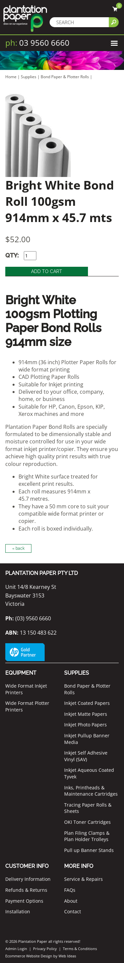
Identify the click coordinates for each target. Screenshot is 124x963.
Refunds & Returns (26, 890)
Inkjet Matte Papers (85, 714)
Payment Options (24, 901)
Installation (17, 911)
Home (11, 77)
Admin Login (16, 948)
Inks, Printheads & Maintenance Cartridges (91, 790)
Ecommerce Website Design (28, 955)
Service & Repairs (83, 879)
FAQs (69, 890)
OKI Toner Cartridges (87, 822)
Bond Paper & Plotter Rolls (65, 77)
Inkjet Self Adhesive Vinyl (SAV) (85, 756)
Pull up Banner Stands (89, 850)
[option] (62, 135)
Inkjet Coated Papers (87, 703)
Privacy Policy (45, 948)
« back (18, 548)
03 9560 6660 (37, 42)
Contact (72, 911)
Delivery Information (28, 879)
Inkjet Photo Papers (85, 724)
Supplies (28, 77)
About (70, 901)
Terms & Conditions (80, 948)
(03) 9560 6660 (28, 618)
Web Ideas (67, 955)
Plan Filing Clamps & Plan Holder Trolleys (86, 836)
